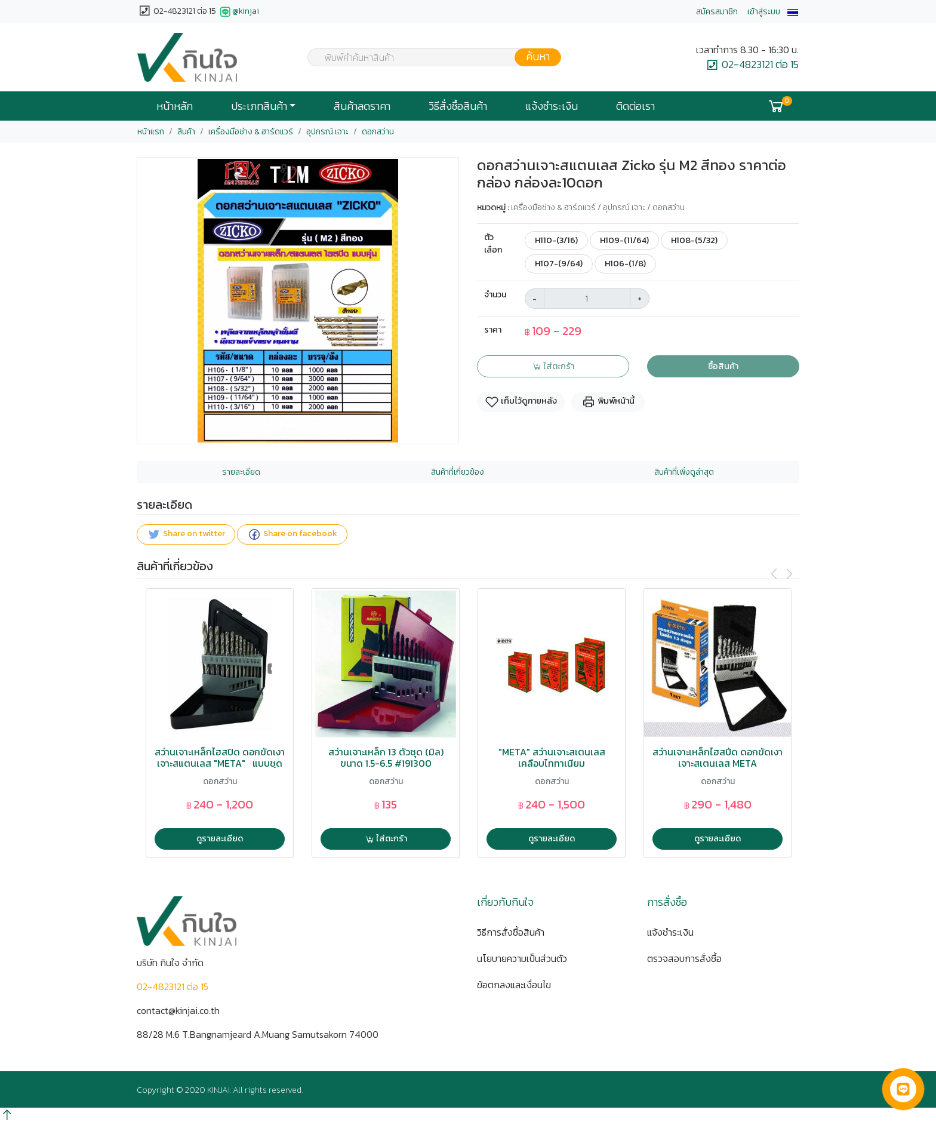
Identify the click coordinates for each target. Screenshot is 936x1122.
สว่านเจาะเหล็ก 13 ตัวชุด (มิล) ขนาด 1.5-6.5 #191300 (386, 757)
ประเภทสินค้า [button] (259, 106)
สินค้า (186, 131)
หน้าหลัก (174, 106)
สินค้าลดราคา (362, 106)
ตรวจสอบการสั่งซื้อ (684, 958)
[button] (793, 12)
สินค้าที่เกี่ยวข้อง (457, 472)
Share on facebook (292, 534)
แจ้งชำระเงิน (551, 106)
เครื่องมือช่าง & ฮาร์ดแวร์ (250, 131)
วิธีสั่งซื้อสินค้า (458, 106)
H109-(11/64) (624, 240)
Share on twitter (186, 534)
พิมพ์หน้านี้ (608, 401)
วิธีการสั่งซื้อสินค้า (510, 932)
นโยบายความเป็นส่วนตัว (522, 958)
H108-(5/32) (694, 240)
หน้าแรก (150, 131)
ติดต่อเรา (635, 106)
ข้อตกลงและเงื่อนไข (514, 984)
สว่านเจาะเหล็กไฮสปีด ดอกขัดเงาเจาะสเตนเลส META (717, 757)
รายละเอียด (241, 472)
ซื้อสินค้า (723, 366)
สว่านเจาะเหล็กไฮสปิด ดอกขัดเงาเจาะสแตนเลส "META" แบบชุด (220, 757)
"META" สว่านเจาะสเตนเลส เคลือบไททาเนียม (551, 757)
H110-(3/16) (556, 240)
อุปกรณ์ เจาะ (327, 131)
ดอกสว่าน (378, 131)
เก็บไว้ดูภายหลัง (521, 401)
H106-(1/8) (625, 263)
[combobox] (426, 57)
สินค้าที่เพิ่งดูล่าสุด (684, 472)
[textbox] (427, 58)
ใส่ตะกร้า (553, 366)
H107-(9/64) (559, 263)
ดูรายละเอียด (219, 838)
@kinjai (238, 12)
